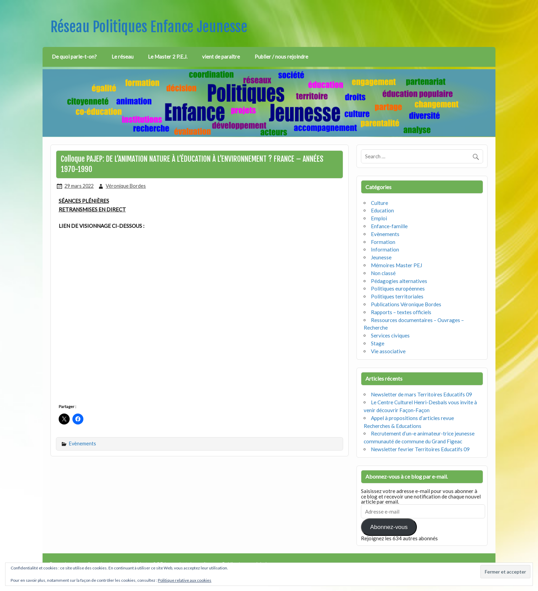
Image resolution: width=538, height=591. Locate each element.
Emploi (379, 218)
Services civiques (390, 335)
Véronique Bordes (126, 186)
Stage (377, 343)
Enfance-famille (389, 226)
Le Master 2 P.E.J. (167, 56)
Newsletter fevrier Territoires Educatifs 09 (420, 449)
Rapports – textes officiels (401, 312)
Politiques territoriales (397, 296)
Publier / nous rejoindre (281, 56)
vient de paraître (221, 56)
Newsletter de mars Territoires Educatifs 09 (421, 394)
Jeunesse (381, 257)
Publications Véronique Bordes (406, 304)
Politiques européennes (398, 288)
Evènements (82, 443)
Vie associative (388, 351)
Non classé (383, 273)
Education (382, 210)
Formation (383, 242)
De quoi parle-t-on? (74, 56)
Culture (379, 203)
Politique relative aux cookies (184, 580)
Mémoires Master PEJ (396, 265)
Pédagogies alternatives (399, 281)
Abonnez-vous (389, 527)
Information (385, 249)
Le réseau (122, 56)
